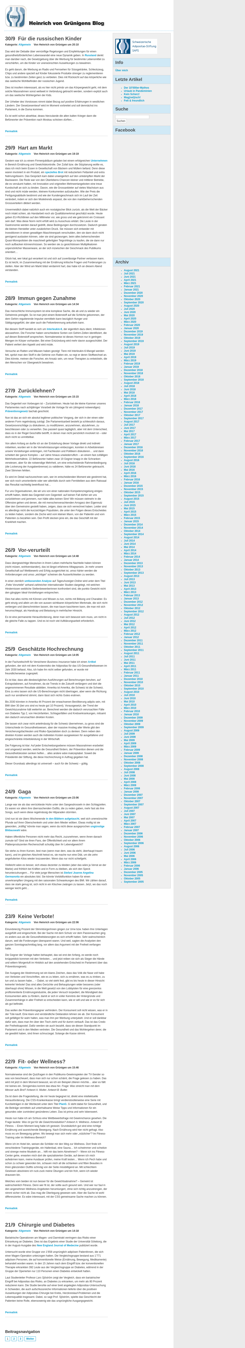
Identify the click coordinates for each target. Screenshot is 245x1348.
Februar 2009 (132, 749)
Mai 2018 (129, 392)
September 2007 (134, 804)
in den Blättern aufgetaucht (62, 818)
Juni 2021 (130, 276)
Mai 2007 (129, 817)
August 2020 (131, 305)
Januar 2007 (131, 830)
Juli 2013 (129, 579)
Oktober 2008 (132, 762)
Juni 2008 (130, 775)
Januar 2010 (131, 714)
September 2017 (134, 418)
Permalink (11, 131)
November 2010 (133, 682)
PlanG (63, 1104)
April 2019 (130, 357)
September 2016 (134, 456)
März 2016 (130, 476)
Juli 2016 (129, 463)
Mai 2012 (129, 624)
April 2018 (130, 395)
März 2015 (130, 514)
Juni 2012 (130, 621)
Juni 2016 (130, 466)
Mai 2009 (129, 740)
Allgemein (24, 44)
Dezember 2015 (133, 485)
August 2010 (131, 691)
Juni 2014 (130, 543)
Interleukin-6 (54, 329)
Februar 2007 (132, 827)
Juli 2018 (129, 386)
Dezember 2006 (133, 833)
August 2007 (131, 807)
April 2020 (130, 318)
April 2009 (130, 743)
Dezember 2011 (133, 640)
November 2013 (133, 566)
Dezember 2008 (133, 756)
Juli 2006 (129, 849)
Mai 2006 (129, 856)
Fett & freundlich (134, 100)
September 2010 (134, 688)
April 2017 (130, 434)
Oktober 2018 (132, 376)
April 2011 (130, 666)
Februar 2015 (132, 518)
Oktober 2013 (132, 569)
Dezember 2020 (133, 292)
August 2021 (131, 270)
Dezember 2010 (133, 679)
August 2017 (131, 421)
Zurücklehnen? (36, 390)
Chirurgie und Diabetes (46, 1225)
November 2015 (133, 489)
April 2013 (130, 588)
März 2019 (130, 360)
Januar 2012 (131, 637)
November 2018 (133, 373)
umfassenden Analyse (38, 580)
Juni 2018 (130, 389)
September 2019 (134, 341)
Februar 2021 (132, 286)
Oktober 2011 (132, 646)
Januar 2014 (131, 559)
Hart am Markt (35, 148)
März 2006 (130, 862)
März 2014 (130, 553)
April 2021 (130, 279)
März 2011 (130, 669)
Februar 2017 (132, 440)
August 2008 (131, 769)
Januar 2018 (131, 405)
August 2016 (131, 460)
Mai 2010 (129, 701)
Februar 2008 (132, 788)
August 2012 (131, 614)
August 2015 (131, 498)
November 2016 (133, 450)
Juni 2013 (130, 582)
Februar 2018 (132, 402)
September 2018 (134, 379)
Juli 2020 (129, 308)
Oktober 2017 (132, 415)
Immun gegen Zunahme (47, 298)
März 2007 (130, 823)
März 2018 (130, 399)
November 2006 (133, 836)
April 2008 (130, 782)
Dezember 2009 (133, 717)
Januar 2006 (131, 868)
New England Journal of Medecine (58, 1245)
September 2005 (134, 881)
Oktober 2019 (132, 337)
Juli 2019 (129, 347)
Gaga (24, 791)
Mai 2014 (129, 547)
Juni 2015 (130, 505)
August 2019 (131, 344)
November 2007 (133, 798)
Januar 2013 (131, 598)
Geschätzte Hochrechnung (50, 649)
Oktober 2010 (132, 685)
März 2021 (130, 283)
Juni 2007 (130, 814)
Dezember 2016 (133, 447)
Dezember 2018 (133, 370)
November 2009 (133, 720)
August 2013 (131, 576)
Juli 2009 (129, 733)
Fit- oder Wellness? (41, 1061)
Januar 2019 (131, 366)
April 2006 (130, 859)
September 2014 (134, 534)
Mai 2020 (129, 315)
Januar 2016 (131, 482)
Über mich (121, 70)
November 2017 (133, 411)
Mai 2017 (129, 431)
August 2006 (131, 846)
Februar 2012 (132, 633)
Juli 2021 (129, 273)
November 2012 (133, 605)
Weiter (30, 1338)
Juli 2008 (129, 772)
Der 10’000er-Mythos (136, 87)
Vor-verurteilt (34, 550)
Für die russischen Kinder (50, 38)
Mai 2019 (129, 354)
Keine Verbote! (36, 916)
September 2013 (134, 572)
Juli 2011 (129, 656)
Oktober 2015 (132, 492)
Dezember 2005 (133, 872)
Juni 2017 (130, 428)
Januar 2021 (131, 289)
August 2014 (131, 537)
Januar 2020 (131, 328)
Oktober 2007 (132, 801)
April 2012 (130, 627)
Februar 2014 (132, 556)
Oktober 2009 (132, 724)
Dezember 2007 (133, 794)
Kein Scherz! (132, 94)
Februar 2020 (132, 325)
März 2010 (130, 708)
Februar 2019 (132, 363)
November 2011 (133, 643)
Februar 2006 (132, 865)
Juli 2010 (129, 695)
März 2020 (130, 321)
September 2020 (134, 302)
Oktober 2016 (132, 453)
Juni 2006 (130, 852)
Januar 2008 (131, 791)
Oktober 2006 (132, 839)
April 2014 (130, 550)
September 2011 (134, 650)
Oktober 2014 (132, 531)
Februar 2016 (132, 479)
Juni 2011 (130, 659)
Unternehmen (99, 160)
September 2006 (134, 843)
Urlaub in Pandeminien (138, 90)
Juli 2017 (129, 424)
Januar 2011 (131, 675)
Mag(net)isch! (132, 97)
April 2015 (130, 511)
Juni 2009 (130, 736)
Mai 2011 (129, 662)
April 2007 (130, 820)
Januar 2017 (131, 444)
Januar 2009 (131, 753)
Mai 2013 (129, 585)
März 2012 (130, 630)
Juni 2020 (130, 312)
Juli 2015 (129, 502)
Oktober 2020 (132, 299)
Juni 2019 (130, 350)
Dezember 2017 (133, 408)
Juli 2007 (129, 810)
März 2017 (130, 437)
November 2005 (133, 875)
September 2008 (134, 765)
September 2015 (134, 495)
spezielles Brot (54, 172)
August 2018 (131, 382)
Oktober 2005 (132, 878)
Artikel (92, 661)
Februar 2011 (132, 672)
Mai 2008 (129, 778)
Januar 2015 (131, 521)
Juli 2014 (129, 540)
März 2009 (130, 746)
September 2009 (134, 727)
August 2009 (131, 730)
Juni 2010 (130, 698)
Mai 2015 (129, 508)
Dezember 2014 (133, 524)
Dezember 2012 (133, 601)
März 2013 (130, 592)
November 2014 (133, 527)
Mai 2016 (129, 469)
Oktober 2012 (132, 608)
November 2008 (133, 759)
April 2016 (130, 473)
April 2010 (130, 704)
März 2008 (130, 785)
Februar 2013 (132, 595)
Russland (90, 55)
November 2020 (133, 296)
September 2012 (134, 611)
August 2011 (131, 653)
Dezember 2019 (133, 331)
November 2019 (133, 334)
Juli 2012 (129, 617)
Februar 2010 (132, 711)
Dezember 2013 (133, 563)
